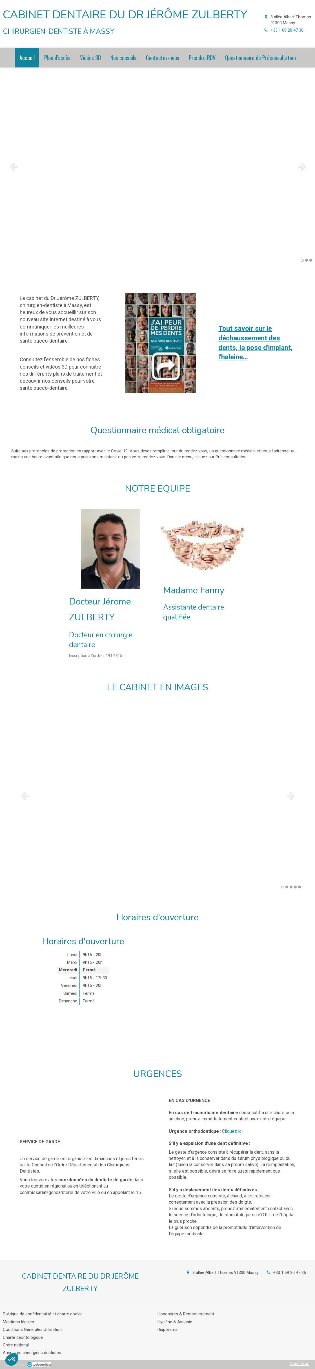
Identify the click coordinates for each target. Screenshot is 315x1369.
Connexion (299, 1363)
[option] (157, 166)
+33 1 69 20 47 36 (286, 30)
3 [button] (310, 260)
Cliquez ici (232, 1131)
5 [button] (299, 887)
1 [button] (302, 260)
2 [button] (306, 260)
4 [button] (295, 887)
